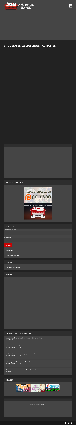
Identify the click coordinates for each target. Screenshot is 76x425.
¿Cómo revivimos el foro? (14, 346)
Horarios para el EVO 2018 (17, 118)
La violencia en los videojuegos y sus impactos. (21, 354)
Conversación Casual (14, 348)
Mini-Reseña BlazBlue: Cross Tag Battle (55, 119)
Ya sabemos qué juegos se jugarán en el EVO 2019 (52, 72)
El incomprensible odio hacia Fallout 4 (18, 362)
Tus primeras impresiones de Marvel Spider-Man (22, 370)
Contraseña (7, 237)
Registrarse (9, 250)
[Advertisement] (38, 26)
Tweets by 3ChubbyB (13, 267)
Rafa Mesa (10, 76)
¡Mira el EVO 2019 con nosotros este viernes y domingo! (20, 72)
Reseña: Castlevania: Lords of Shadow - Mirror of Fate (24, 338)
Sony (9, 371)
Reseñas (10, 340)
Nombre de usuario (10, 230)
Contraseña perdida (12, 255)
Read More (11, 89)
